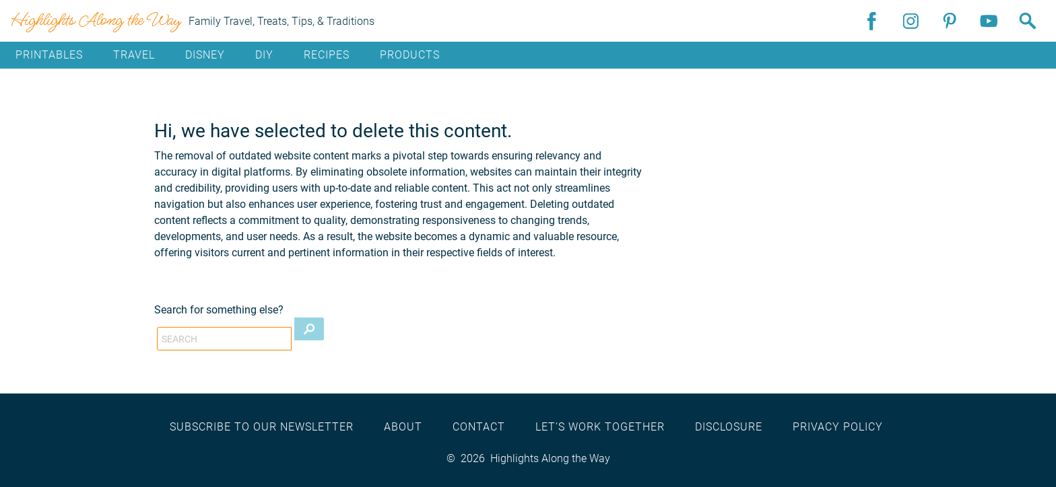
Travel (134, 54)
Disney (205, 54)
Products (410, 54)
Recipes (327, 54)
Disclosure (728, 426)
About (403, 426)
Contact (479, 426)
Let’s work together (600, 426)
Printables (49, 54)
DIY (264, 54)
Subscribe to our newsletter (262, 426)
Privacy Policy (838, 426)
